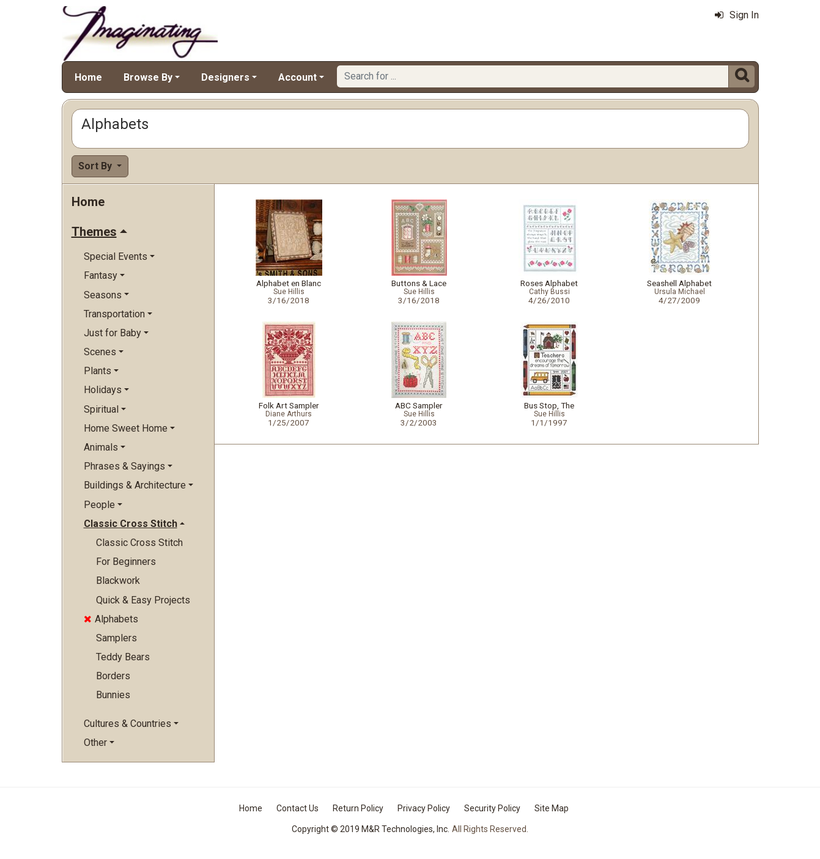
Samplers (116, 638)
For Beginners (126, 561)
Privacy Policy (423, 808)
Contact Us (297, 808)
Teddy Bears (123, 657)
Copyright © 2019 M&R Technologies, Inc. (370, 829)
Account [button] (297, 77)
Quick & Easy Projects (143, 600)
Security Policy (492, 808)
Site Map (551, 808)
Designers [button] (225, 77)
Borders (113, 676)
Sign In (737, 15)
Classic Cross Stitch (139, 542)
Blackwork (118, 580)
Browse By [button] (148, 77)
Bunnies (113, 695)
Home (88, 77)
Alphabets (111, 619)
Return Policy (358, 808)
